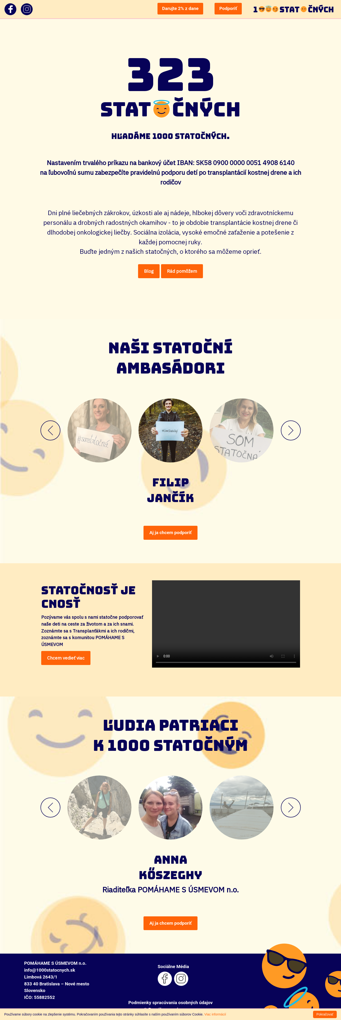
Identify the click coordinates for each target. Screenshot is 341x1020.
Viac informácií (215, 1014)
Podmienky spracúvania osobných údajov (170, 1002)
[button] (80, 430)
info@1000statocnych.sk (49, 970)
